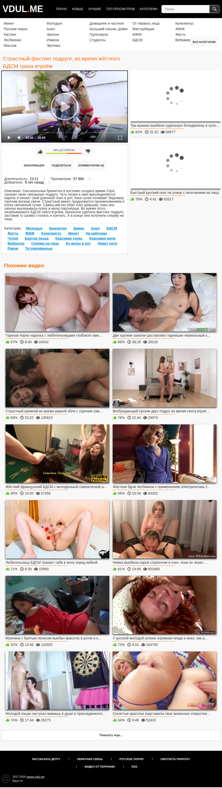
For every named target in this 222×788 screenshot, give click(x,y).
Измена (53, 40)
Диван (78, 228)
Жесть (180, 34)
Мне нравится (40, 152)
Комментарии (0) (91, 165)
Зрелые (53, 34)
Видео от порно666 (100, 766)
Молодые (54, 23)
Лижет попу (107, 243)
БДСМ (137, 40)
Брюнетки (58, 228)
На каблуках (96, 233)
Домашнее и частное (107, 23)
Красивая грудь (69, 238)
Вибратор (16, 243)
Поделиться (61, 165)
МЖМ (136, 34)
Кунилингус (184, 23)
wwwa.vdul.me (36, 776)
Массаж (10, 45)
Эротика (53, 45)
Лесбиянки (12, 40)
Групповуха (99, 34)
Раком (13, 248)
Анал (51, 29)
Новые (77, 9)
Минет (9, 23)
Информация (34, 165)
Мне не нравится (88, 152)
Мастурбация (143, 29)
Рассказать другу (46, 759)
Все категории (204, 41)
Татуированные (38, 248)
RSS (134, 766)
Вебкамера (184, 40)
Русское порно (16, 29)
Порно (61, 9)
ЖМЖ (180, 29)
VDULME (23, 9)
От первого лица (145, 23)
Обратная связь (90, 759)
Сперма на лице (45, 243)
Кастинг (10, 34)
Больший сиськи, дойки (109, 29)
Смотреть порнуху (175, 759)
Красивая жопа (102, 238)
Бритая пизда (37, 238)
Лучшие (94, 9)
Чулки (13, 238)
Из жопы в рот (78, 243)
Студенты (97, 40)
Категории (148, 9)
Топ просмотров (120, 9)
